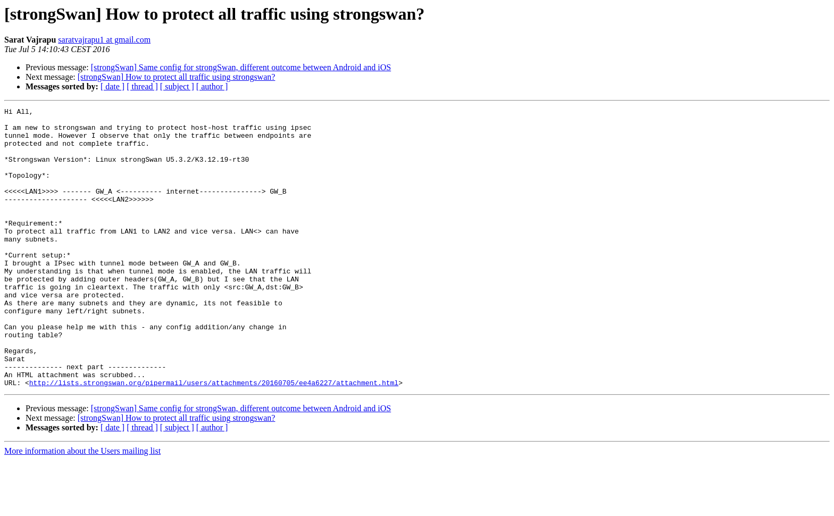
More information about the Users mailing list (82, 506)
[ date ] (112, 86)
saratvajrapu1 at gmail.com (104, 39)
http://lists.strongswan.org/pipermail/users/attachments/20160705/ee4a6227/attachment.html (213, 438)
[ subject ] (177, 86)
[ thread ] (142, 86)
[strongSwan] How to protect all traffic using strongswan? (177, 76)
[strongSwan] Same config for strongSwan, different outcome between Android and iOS (241, 67)
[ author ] (212, 86)
